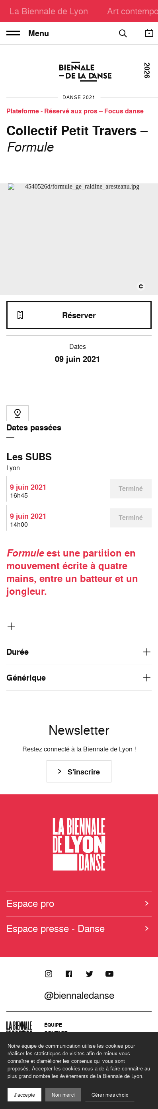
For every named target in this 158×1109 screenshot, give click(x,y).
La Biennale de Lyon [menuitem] (49, 11)
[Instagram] (48, 974)
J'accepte (24, 1094)
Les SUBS (29, 456)
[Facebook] (68, 974)
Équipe (53, 1024)
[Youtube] (109, 974)
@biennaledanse (79, 995)
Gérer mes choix (110, 1094)
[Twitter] (89, 974)
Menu (27, 33)
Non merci (63, 1094)
